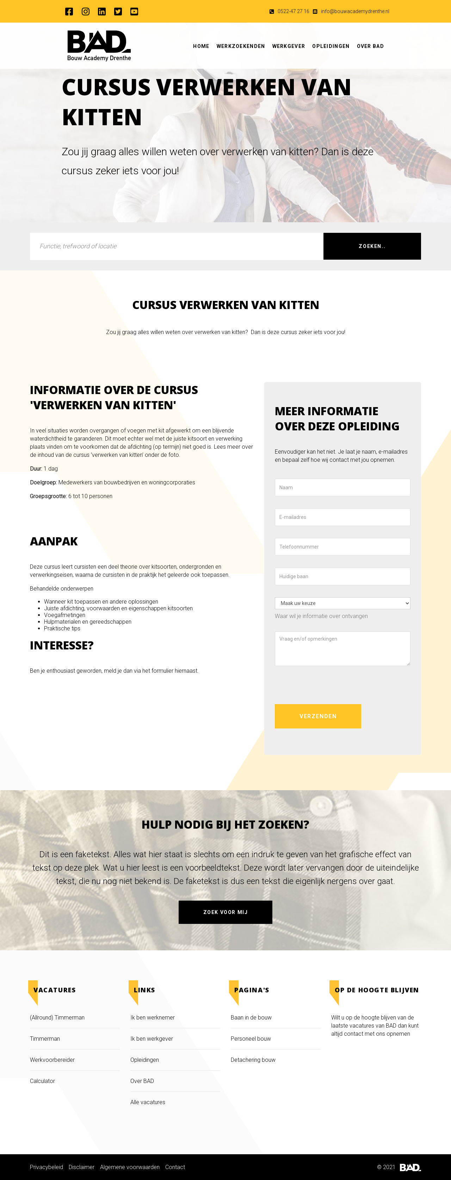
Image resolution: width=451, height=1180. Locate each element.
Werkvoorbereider (52, 1060)
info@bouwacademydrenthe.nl (355, 11)
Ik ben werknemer (152, 1017)
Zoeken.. (372, 246)
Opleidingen (331, 46)
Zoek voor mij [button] (225, 912)
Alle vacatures (147, 1102)
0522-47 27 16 (293, 11)
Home (201, 46)
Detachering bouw (253, 1060)
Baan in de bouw (251, 1017)
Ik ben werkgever (151, 1038)
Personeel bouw (251, 1038)
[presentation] (328, 685)
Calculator (42, 1081)
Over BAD (370, 46)
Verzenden (317, 716)
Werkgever (288, 46)
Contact (175, 1167)
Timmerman (45, 1038)
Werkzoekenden (241, 46)
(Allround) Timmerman (57, 1017)
